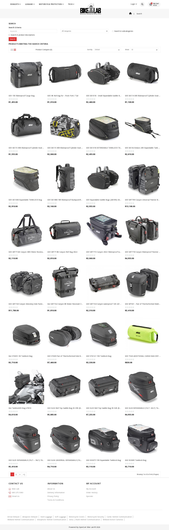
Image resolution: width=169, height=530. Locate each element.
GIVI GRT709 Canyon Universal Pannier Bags (143, 200)
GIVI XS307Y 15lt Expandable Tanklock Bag (103, 460)
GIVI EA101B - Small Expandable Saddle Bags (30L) (106, 96)
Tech (71, 4)
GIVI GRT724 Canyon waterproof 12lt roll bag (104, 304)
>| (24, 474)
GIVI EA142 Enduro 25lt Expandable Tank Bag (143, 148)
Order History (91, 492)
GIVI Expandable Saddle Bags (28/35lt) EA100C (105, 200)
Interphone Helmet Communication (51, 520)
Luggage (30, 4)
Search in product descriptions (22, 35)
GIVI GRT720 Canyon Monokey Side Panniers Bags (29, 304)
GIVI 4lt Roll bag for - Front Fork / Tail (62, 96)
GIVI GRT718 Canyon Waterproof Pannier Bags (144, 252)
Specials (89, 496)
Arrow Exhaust (14, 517)
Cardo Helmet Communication (119, 517)
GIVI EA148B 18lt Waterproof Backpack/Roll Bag (67, 200)
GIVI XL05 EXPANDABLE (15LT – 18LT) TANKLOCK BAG (31, 460)
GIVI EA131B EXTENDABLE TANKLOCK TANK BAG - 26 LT (109, 148)
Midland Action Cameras (113, 520)
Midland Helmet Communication (21, 520)
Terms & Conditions (55, 500)
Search (139, 14)
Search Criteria (15, 27)
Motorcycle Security (95, 517)
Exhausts (15, 4)
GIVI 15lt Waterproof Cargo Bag (22, 96)
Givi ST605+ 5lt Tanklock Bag (20, 356)
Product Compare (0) (44, 50)
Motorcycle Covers (77, 517)
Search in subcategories (122, 31)
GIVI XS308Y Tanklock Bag (135, 460)
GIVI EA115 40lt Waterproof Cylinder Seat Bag (27, 148)
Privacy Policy (53, 496)
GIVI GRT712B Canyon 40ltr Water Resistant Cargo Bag (31, 252)
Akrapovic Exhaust (30, 517)
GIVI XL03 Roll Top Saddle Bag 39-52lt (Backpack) (106, 408)
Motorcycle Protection (51, 4)
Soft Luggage (60, 517)
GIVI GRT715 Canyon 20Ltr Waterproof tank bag (105, 252)
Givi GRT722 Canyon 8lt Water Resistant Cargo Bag (68, 304)
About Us (51, 489)
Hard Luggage (46, 517)
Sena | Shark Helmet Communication (84, 520)
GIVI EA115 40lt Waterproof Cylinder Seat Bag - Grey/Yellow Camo (74, 148)
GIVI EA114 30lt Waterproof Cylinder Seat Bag (143, 96)
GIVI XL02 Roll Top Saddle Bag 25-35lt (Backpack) (67, 408)
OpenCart (82, 527)
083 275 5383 (17, 492)
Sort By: (90, 50)
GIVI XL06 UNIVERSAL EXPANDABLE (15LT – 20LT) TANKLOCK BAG (74, 460)
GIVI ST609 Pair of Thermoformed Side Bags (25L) (67, 356)
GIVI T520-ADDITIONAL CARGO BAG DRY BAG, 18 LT (146, 356)
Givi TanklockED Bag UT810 (20, 408)
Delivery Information (56, 492)
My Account (91, 489)
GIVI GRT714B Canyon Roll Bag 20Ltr (62, 252)
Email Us (15, 496)
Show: (127, 50)
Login (134, 4)
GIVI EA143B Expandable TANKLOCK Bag (25, 200)
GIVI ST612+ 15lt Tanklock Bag (98, 356)
